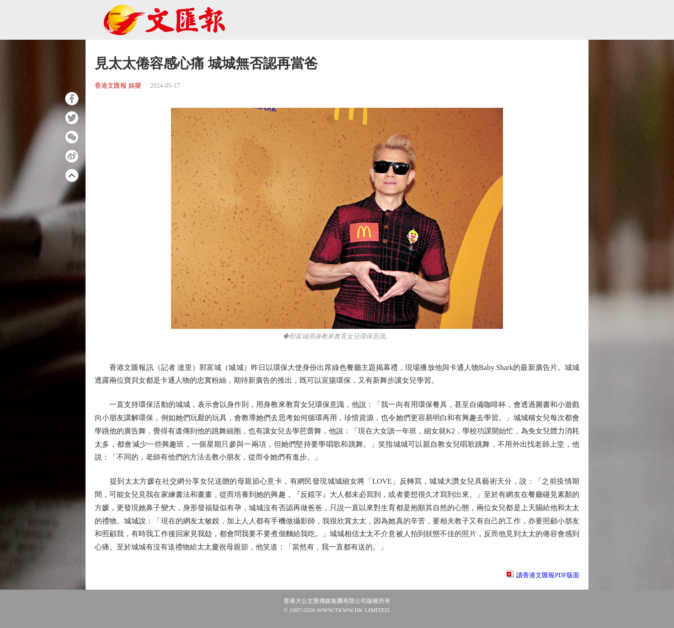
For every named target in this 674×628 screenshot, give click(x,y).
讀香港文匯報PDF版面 (547, 575)
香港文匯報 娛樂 (118, 85)
